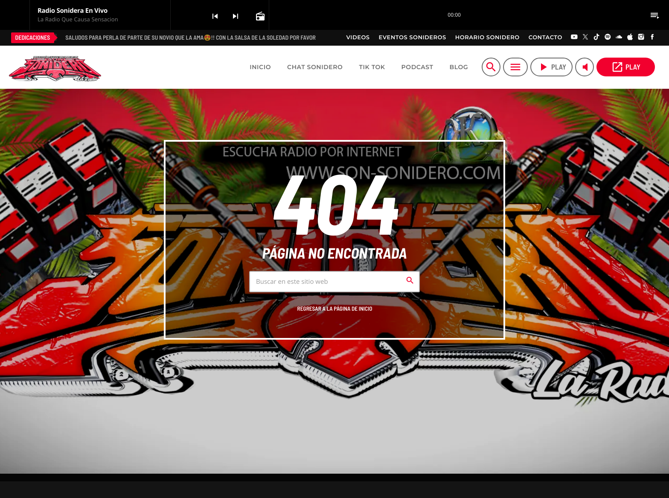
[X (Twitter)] (585, 37)
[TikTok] (596, 37)
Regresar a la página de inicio (334, 308)
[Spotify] (607, 37)
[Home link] (55, 67)
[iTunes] (630, 37)
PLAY (625, 67)
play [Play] (551, 67)
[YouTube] (574, 37)
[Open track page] (259, 16)
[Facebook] (652, 37)
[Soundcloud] (619, 37)
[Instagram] (641, 37)
